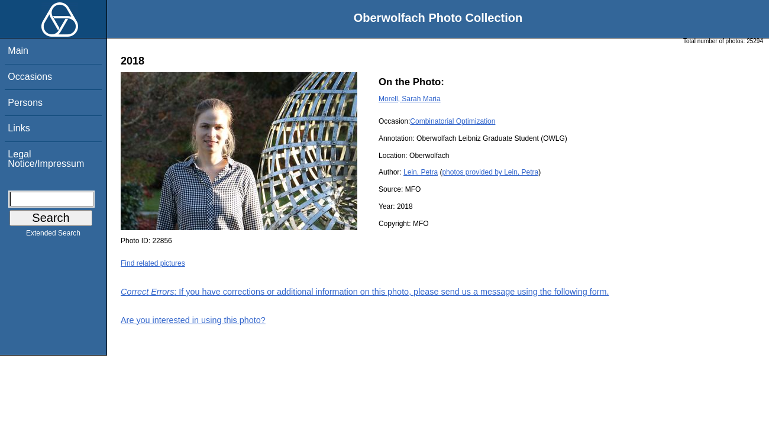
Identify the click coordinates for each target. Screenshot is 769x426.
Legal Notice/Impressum (46, 159)
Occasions (30, 77)
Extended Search (53, 235)
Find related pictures (153, 263)
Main (18, 51)
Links (19, 128)
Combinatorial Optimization (452, 121)
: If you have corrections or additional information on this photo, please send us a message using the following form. (365, 291)
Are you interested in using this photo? (193, 320)
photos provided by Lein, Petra (490, 172)
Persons (25, 103)
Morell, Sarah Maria (410, 99)
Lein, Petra (420, 172)
